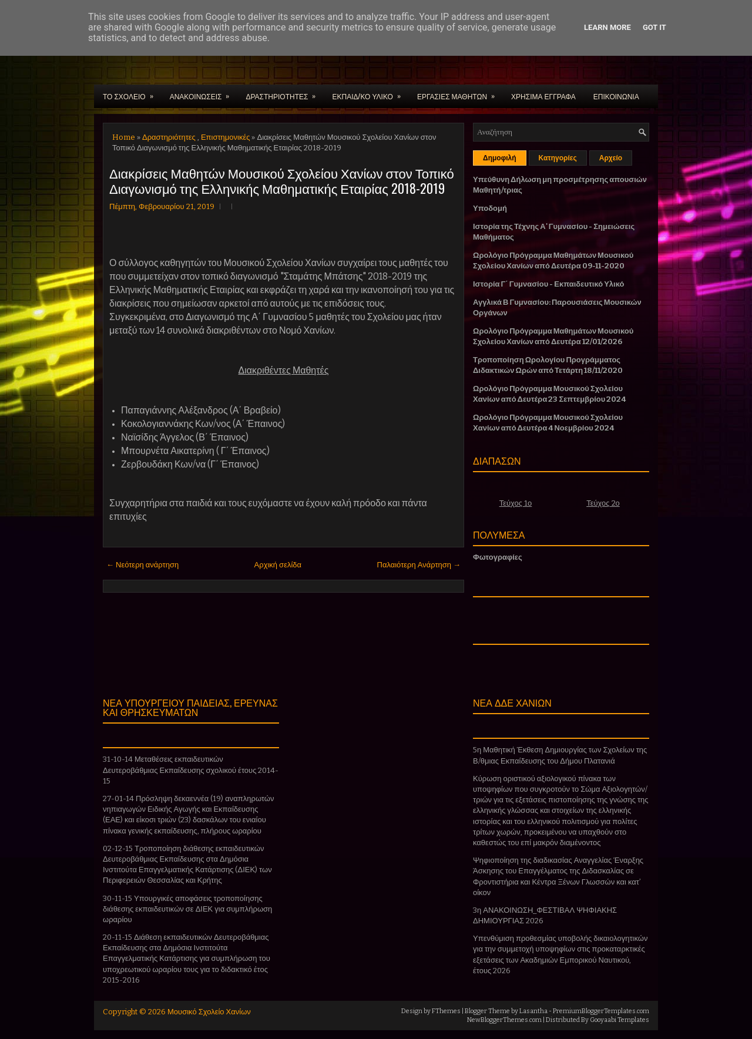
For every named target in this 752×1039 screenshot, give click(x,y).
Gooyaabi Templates (619, 1020)
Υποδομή (490, 208)
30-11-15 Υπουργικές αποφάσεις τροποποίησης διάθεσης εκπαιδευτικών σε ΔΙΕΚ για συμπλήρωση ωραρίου (187, 909)
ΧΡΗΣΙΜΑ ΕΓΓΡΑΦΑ (543, 96)
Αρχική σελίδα (277, 564)
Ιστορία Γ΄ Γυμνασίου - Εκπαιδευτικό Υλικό (548, 284)
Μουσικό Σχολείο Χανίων (209, 1011)
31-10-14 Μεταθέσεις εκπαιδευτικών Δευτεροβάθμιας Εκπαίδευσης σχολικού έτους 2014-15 (190, 770)
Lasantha (533, 1011)
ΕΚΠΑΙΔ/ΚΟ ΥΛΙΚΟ (370, 93)
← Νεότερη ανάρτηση (142, 564)
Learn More (607, 27)
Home (123, 137)
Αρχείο (610, 158)
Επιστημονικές (225, 137)
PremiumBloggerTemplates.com (601, 1011)
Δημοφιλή (499, 158)
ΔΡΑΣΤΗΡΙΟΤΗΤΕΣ (284, 93)
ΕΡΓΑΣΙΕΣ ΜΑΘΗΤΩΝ (459, 93)
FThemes (446, 1011)
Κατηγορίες (558, 158)
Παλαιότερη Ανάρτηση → (419, 564)
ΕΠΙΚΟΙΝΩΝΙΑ (616, 96)
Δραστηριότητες (169, 137)
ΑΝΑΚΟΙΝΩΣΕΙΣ (203, 93)
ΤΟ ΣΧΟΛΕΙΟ (132, 93)
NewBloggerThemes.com (504, 1020)
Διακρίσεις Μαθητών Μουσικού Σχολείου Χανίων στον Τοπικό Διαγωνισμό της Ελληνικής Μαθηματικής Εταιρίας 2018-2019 (281, 180)
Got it (654, 27)
